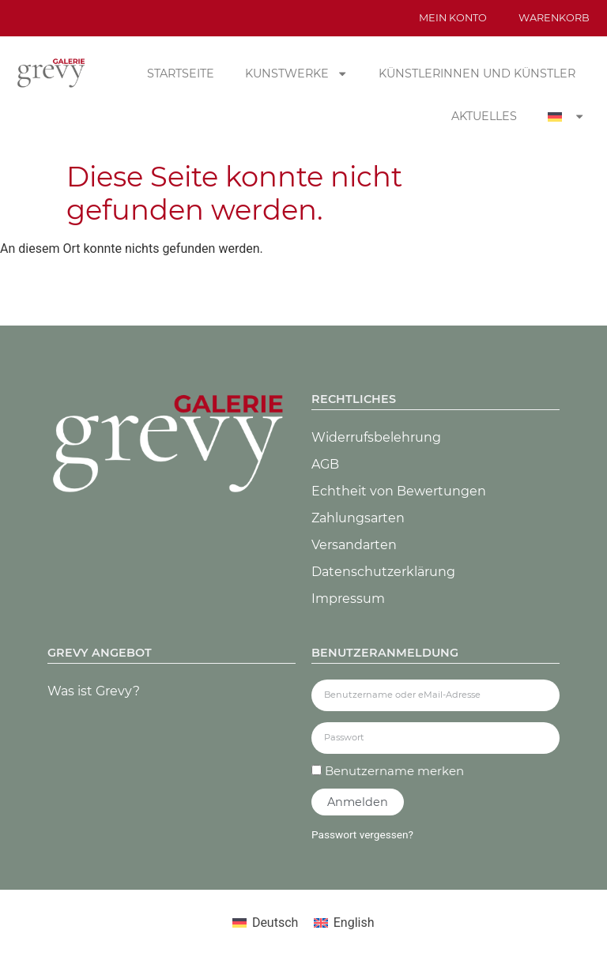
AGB (325, 464)
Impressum (348, 598)
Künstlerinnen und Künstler (477, 73)
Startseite (180, 73)
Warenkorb (554, 18)
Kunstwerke (296, 73)
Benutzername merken (387, 771)
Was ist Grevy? (93, 691)
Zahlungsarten (358, 517)
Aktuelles (484, 116)
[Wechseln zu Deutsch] (265, 923)
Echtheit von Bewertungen (398, 491)
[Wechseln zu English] (344, 923)
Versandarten (354, 544)
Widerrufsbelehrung (376, 437)
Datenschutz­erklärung (383, 571)
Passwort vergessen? (362, 834)
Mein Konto (453, 18)
